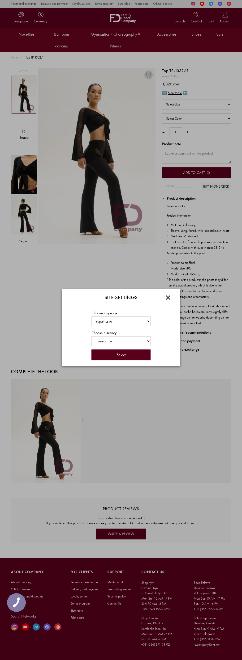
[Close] (168, 297)
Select (121, 354)
